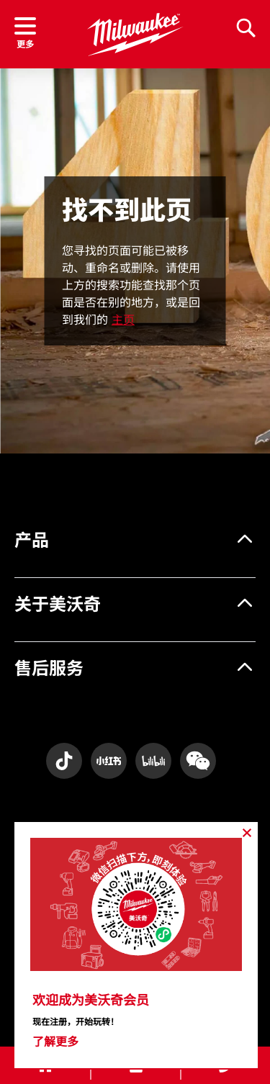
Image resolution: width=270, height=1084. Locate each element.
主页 (123, 319)
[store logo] (134, 34)
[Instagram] (64, 761)
